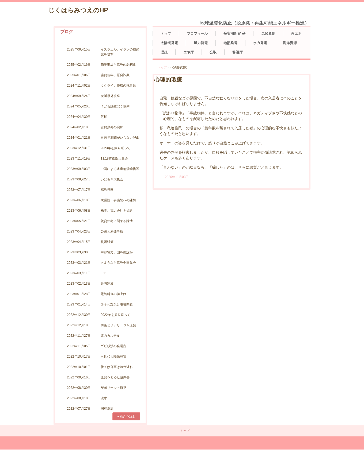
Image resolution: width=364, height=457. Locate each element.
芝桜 (104, 117)
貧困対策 (107, 242)
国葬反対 (107, 408)
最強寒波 (107, 283)
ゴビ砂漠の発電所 (113, 346)
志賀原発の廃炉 (112, 127)
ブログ (66, 31)
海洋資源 (290, 43)
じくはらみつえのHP (78, 10)
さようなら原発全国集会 (118, 263)
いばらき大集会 (112, 179)
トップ (166, 34)
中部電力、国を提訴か (117, 252)
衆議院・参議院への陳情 (118, 200)
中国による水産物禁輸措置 (120, 169)
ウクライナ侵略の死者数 (118, 85)
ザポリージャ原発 (113, 388)
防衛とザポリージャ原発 (118, 325)
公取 (213, 52)
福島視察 (107, 190)
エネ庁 (188, 52)
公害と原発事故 (112, 231)
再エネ (296, 34)
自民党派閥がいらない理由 (120, 138)
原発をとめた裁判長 (115, 377)
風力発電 (201, 43)
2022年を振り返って (115, 315)
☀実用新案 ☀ (234, 34)
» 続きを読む (126, 416)
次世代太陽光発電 (113, 356)
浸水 (104, 398)
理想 (164, 52)
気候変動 (268, 34)
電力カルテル (110, 336)
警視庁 (237, 52)
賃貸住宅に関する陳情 (117, 221)
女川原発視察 (110, 96)
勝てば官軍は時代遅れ (117, 367)
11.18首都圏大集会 (114, 158)
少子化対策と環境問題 (117, 304)
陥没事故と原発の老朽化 (118, 65)
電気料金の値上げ (113, 294)
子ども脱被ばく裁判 (115, 106)
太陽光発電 (169, 43)
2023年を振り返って (115, 148)
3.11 (104, 273)
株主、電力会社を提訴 (117, 210)
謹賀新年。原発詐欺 (115, 75)
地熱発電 (230, 43)
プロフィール (197, 34)
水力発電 (260, 43)
